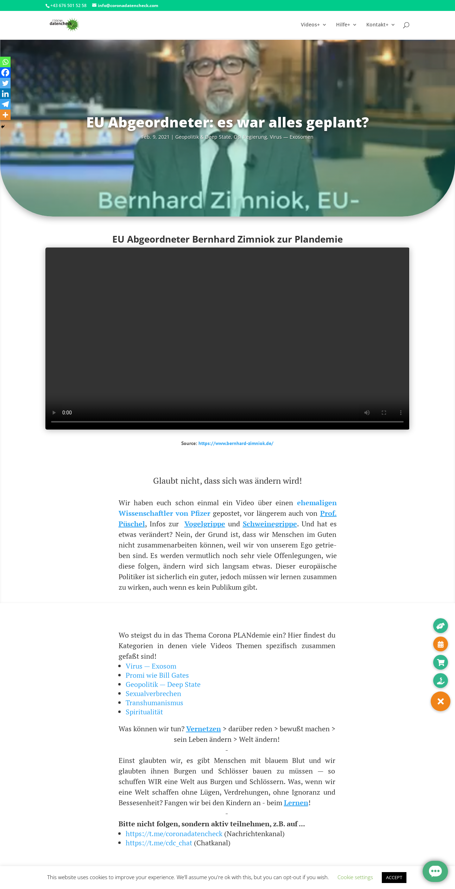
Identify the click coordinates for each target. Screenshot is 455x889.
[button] (440, 701)
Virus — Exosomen (292, 136)
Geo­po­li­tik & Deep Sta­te (203, 136)
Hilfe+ (343, 25)
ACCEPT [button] (394, 877)
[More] (5, 114)
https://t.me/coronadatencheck (174, 833)
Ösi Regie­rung (250, 136)
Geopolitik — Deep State (163, 684)
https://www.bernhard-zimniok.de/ (235, 443)
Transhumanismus (154, 702)
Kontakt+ (377, 25)
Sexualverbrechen (153, 693)
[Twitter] (5, 83)
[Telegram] (5, 104)
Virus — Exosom (151, 666)
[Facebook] (5, 72)
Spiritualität (144, 711)
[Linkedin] (5, 93)
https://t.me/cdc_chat (159, 842)
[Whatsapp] (5, 62)
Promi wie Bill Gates (157, 675)
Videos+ (310, 25)
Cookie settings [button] (355, 877)
